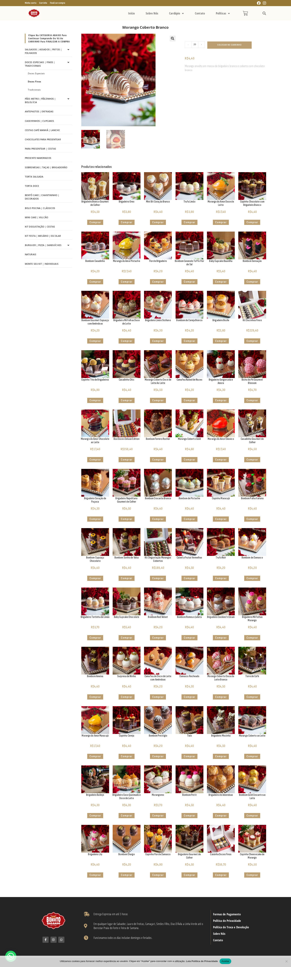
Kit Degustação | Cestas (40, 226)
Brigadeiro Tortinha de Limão (95, 617)
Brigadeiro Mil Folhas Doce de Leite (126, 322)
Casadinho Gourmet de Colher (252, 440)
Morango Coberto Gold (189, 439)
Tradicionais (34, 89)
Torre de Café (252, 676)
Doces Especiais (36, 73)
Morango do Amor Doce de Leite (221, 203)
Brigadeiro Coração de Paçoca (95, 500)
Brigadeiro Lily (95, 854)
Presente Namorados (38, 158)
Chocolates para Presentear (43, 139)
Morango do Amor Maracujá (95, 735)
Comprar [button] (95, 222)
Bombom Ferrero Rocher (158, 439)
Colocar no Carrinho (229, 45)
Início (131, 13)
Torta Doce (32, 186)
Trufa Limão (189, 201)
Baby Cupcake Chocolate (126, 617)
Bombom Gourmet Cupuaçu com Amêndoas (95, 322)
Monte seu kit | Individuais (41, 263)
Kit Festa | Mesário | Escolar (43, 235)
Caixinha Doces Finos (220, 854)
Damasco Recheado (189, 676)
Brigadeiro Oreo (127, 201)
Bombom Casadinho (95, 261)
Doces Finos (34, 81)
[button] (173, 38)
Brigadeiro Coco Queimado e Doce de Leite (126, 796)
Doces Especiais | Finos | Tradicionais (40, 64)
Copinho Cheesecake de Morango (252, 856)
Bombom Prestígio (158, 735)
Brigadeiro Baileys (95, 795)
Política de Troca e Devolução (231, 927)
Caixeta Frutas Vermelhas (189, 557)
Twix (189, 735)
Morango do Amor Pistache (126, 261)
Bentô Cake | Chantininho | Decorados (42, 197)
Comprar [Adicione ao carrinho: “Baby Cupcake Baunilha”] (221, 281)
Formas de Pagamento (227, 914)
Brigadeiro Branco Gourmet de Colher (95, 203)
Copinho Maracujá (221, 498)
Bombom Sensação (252, 261)
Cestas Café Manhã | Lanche (42, 130)
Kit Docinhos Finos (252, 320)
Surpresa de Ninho (126, 676)
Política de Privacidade (227, 921)
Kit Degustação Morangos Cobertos (158, 559)
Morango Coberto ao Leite (252, 735)
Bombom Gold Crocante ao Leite (252, 796)
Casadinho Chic (126, 380)
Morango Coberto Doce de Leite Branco (220, 678)
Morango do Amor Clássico (221, 439)
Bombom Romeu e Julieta (189, 617)
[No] (286, 961)
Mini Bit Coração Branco (158, 201)
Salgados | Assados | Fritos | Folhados (43, 51)
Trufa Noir (221, 557)
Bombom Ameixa (95, 676)
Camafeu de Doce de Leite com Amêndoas (158, 678)
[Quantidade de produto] (195, 44)
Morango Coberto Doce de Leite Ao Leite (158, 381)
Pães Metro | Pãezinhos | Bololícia (40, 100)
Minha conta (30, 2)
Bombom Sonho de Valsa (127, 557)
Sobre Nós (152, 13)
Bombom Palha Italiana (252, 498)
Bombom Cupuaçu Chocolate (95, 559)
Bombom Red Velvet (158, 617)
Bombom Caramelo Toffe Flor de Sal (189, 262)
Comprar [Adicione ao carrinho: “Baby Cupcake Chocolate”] (126, 637)
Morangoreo (158, 795)
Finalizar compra (57, 2)
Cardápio (176, 13)
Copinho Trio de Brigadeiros (95, 380)
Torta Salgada (34, 176)
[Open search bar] (264, 13)
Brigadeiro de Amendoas (221, 795)
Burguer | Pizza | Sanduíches (43, 245)
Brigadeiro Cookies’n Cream (221, 617)
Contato (200, 13)
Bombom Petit (189, 795)
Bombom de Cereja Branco (189, 320)
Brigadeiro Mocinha (221, 735)
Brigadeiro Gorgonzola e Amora (221, 381)
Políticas (223, 13)
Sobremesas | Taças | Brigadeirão (46, 167)
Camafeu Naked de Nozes (189, 380)
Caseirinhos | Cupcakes (39, 121)
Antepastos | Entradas (39, 111)
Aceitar (225, 961)
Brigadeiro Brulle (220, 320)
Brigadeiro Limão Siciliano (158, 320)
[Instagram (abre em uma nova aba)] (264, 3)
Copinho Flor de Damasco (158, 854)
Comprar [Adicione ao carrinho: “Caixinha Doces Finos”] (221, 875)
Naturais (30, 254)
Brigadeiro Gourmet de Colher (189, 856)
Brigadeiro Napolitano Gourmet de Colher (126, 500)
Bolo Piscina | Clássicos (40, 208)
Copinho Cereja (126, 735)
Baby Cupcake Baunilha (220, 261)
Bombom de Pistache (189, 498)
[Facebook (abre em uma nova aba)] (259, 3)
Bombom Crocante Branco (158, 498)
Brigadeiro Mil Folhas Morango (252, 618)
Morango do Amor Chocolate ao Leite (95, 440)
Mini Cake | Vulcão (36, 217)
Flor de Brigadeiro (158, 261)
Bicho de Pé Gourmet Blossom (252, 381)
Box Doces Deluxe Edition (127, 439)
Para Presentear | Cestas (40, 148)
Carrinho (43, 2)
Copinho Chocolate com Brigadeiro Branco (252, 203)
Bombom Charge (126, 854)
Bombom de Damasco (252, 557)
